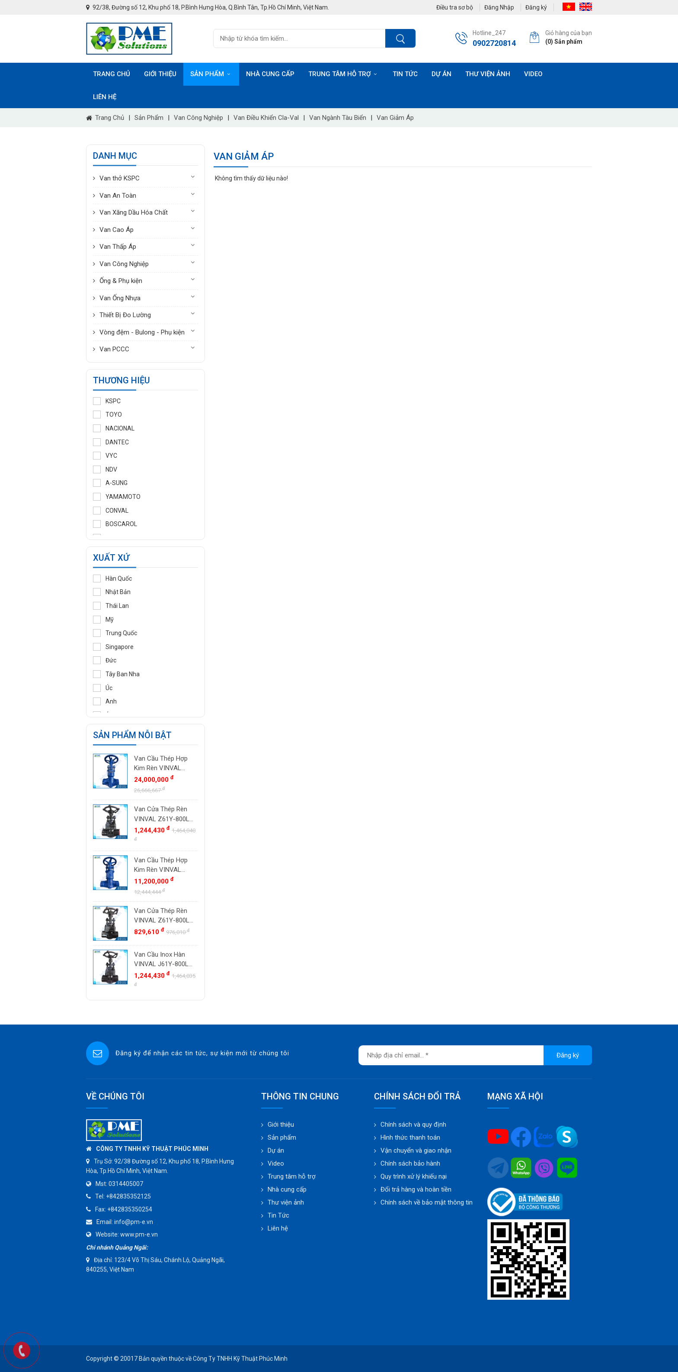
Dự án (441, 74)
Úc (102, 687)
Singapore (113, 646)
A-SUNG (110, 482)
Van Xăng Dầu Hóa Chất (133, 212)
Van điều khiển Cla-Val (266, 118)
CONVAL (110, 510)
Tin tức (405, 74)
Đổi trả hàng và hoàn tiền (416, 1189)
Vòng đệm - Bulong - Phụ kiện (142, 332)
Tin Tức (278, 1215)
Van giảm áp (395, 118)
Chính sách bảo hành (410, 1163)
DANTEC (111, 442)
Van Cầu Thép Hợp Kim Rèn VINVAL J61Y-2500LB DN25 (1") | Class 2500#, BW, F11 (161, 865)
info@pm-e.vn (133, 1221)
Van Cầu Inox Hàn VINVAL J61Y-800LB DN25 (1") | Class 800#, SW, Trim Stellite (163, 960)
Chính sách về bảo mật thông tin (427, 1202)
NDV (105, 469)
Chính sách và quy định (413, 1124)
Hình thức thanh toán (410, 1137)
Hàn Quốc (112, 578)
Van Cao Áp (116, 230)
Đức (104, 660)
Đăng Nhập (499, 7)
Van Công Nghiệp (198, 118)
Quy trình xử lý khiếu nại (414, 1176)
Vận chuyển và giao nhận (416, 1150)
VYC (105, 455)
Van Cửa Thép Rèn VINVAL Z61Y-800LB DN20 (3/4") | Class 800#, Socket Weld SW (163, 916)
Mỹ (103, 619)
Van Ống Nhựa (120, 298)
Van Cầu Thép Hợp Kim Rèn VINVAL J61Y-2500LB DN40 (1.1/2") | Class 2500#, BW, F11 (161, 764)
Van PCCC (114, 349)
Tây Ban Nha (116, 674)
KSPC (107, 401)
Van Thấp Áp (117, 247)
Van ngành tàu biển (337, 118)
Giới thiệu (160, 74)
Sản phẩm (211, 74)
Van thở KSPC (119, 178)
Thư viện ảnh (487, 74)
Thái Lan (111, 605)
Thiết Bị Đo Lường (125, 315)
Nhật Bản (112, 591)
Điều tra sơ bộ (454, 7)
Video (533, 74)
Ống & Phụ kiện (120, 281)
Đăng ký (536, 7)
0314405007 (126, 1183)
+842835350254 (129, 1209)
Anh (105, 701)
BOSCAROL (115, 524)
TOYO (107, 414)
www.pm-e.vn (139, 1234)
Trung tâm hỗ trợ (343, 74)
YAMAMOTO (117, 496)
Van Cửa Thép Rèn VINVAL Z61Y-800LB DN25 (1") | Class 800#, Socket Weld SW (163, 814)
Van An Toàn (117, 195)
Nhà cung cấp (270, 74)
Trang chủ (111, 74)
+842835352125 (128, 1196)
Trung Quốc (115, 633)
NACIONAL (113, 428)
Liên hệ (104, 97)
